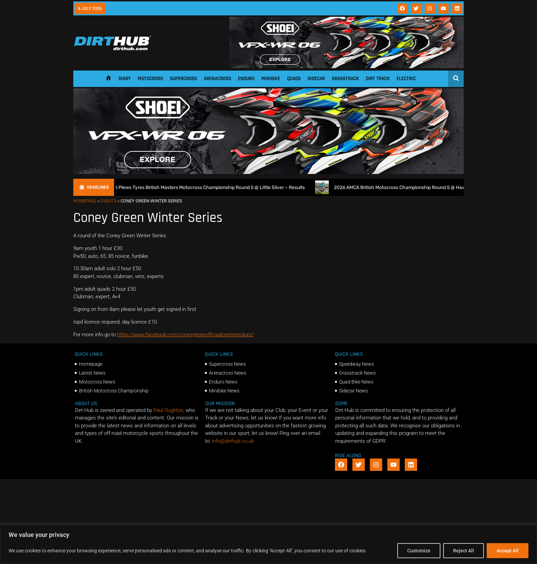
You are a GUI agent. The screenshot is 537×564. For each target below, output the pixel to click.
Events (108, 200)
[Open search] (456, 78)
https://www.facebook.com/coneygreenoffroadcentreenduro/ (185, 334)
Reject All (463, 550)
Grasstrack (345, 78)
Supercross (183, 78)
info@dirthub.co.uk (233, 441)
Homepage (84, 200)
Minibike (270, 78)
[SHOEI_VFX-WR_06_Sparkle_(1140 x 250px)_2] (346, 66)
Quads (294, 78)
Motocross (150, 78)
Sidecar (316, 78)
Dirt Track (378, 78)
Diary (124, 78)
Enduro (246, 78)
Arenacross (217, 78)
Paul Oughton (168, 410)
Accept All (508, 550)
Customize (418, 550)
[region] (268, 544)
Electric (406, 78)
